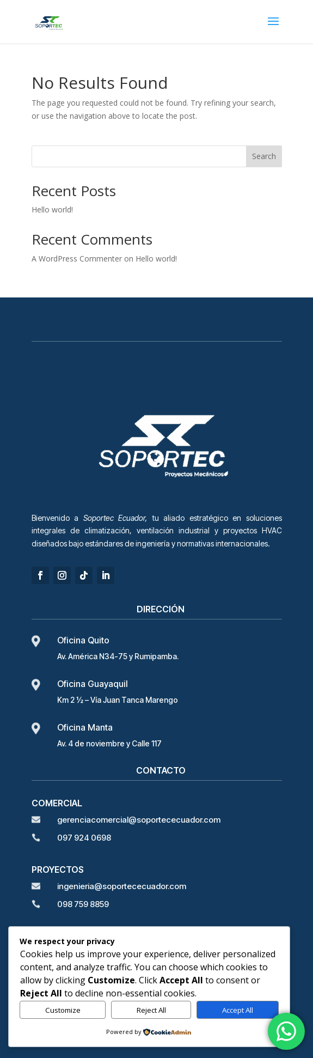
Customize (63, 1010)
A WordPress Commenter (77, 258)
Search (264, 156)
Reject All (151, 1010)
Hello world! (52, 209)
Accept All (237, 1010)
